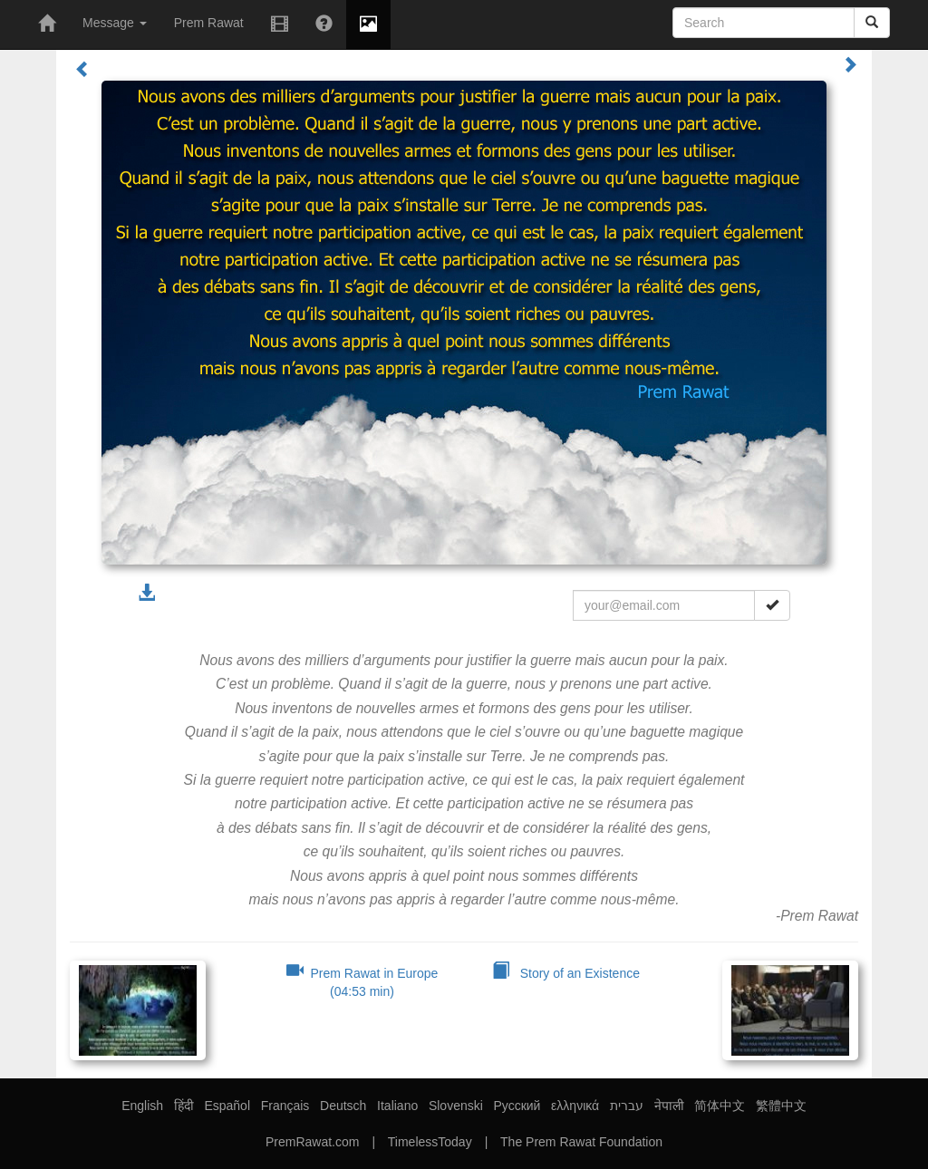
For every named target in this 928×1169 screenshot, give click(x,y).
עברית (626, 1105)
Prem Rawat (209, 22)
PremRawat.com (312, 1142)
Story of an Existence (566, 973)
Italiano (397, 1105)
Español (227, 1105)
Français (285, 1105)
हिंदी (184, 1105)
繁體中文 (781, 1105)
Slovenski (456, 1105)
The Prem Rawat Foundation (581, 1142)
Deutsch (343, 1105)
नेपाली (669, 1105)
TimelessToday (430, 1142)
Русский (516, 1105)
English (142, 1105)
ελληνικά (575, 1105)
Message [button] (114, 22)
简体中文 (719, 1105)
